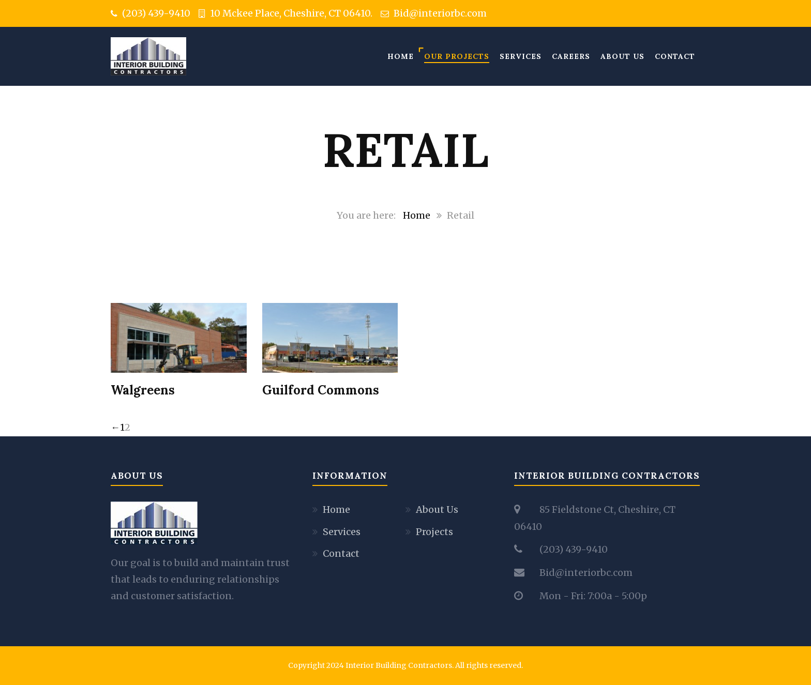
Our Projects (456, 56)
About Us (622, 56)
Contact (675, 56)
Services (521, 56)
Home (400, 56)
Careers (571, 56)
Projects (434, 532)
